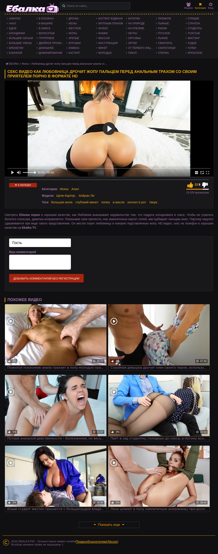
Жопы (73, 33)
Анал (12, 23)
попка (105, 202)
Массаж (104, 38)
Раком (162, 28)
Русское (164, 33)
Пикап (132, 52)
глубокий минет (86, 202)
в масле (119, 202)
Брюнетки (16, 48)
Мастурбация (108, 43)
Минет (103, 48)
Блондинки (17, 33)
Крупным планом (110, 23)
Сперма (163, 52)
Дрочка (74, 18)
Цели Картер (65, 195)
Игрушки (75, 43)
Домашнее (46, 48)
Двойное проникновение (52, 43)
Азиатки (14, 18)
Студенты (195, 28)
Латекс (103, 28)
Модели (188, 6)
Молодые (105, 52)
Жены (73, 23)
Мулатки (134, 18)
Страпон (194, 23)
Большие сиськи (21, 38)
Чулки (192, 48)
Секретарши (166, 48)
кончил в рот (137, 202)
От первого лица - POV (142, 48)
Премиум (164, 18)
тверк (153, 202)
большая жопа (62, 202)
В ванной (15, 52)
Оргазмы (134, 38)
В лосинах (46, 18)
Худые (192, 43)
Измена (74, 48)
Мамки (103, 33)
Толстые (194, 33)
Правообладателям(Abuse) (97, 542)
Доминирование (50, 52)
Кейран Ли (86, 195)
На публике (136, 28)
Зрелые (74, 38)
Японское (195, 52)
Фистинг (194, 38)
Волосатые (47, 33)
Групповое (46, 38)
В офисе (44, 28)
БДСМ (12, 28)
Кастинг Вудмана (110, 18)
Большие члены (20, 43)
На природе (136, 23)
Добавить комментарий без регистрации (46, 278)
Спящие (193, 18)
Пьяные (163, 23)
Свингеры (165, 43)
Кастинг (74, 52)
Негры (132, 33)
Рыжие (163, 38)
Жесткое (75, 28)
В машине (46, 23)
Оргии (132, 43)
